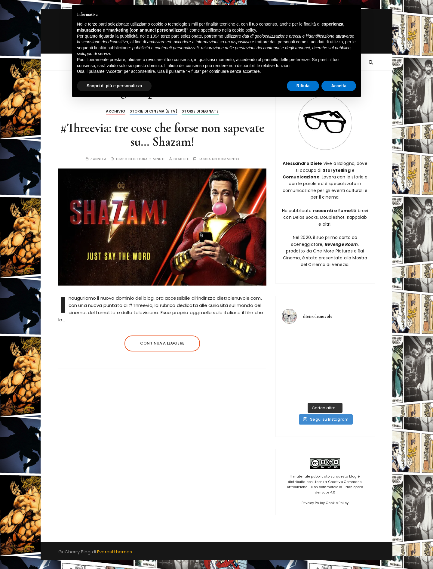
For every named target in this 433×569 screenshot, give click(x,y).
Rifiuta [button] (303, 85)
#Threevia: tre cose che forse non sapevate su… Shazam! (162, 134)
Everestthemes (114, 552)
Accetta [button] (338, 85)
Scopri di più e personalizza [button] (114, 85)
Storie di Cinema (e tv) (153, 111)
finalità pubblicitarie (112, 47)
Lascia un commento (219, 159)
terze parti (170, 36)
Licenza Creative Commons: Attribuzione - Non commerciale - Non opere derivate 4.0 (325, 487)
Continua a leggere (162, 343)
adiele (183, 159)
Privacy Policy (313, 502)
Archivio (115, 111)
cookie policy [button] (244, 30)
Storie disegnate (200, 111)
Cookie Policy (337, 502)
